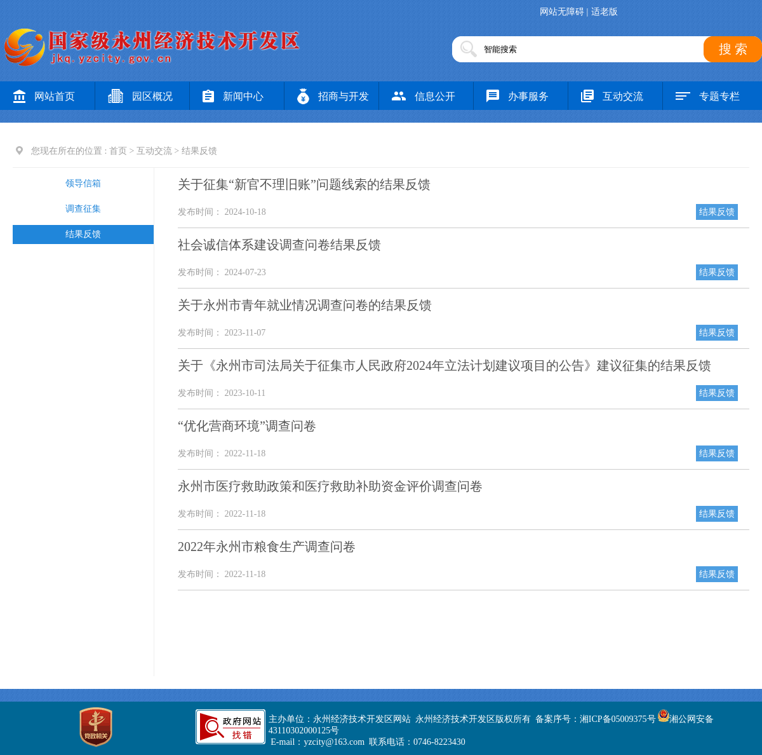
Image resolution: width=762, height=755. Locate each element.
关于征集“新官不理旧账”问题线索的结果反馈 (304, 184)
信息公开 (423, 96)
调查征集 (83, 209)
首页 (118, 151)
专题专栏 (708, 96)
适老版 (604, 12)
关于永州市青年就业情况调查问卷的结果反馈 (305, 305)
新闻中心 (233, 96)
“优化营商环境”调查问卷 (247, 426)
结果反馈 (83, 234)
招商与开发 (333, 96)
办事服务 (517, 96)
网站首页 (44, 96)
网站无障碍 (562, 12)
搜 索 (733, 49)
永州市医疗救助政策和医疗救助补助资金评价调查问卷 (330, 486)
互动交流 (612, 96)
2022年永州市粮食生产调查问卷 (267, 547)
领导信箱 (83, 183)
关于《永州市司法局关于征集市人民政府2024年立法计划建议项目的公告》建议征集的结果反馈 (444, 365)
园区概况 (140, 96)
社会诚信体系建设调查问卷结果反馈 (279, 245)
